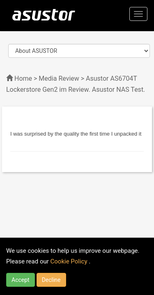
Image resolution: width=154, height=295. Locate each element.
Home (23, 78)
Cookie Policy (70, 261)
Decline (51, 280)
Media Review (59, 78)
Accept (20, 280)
